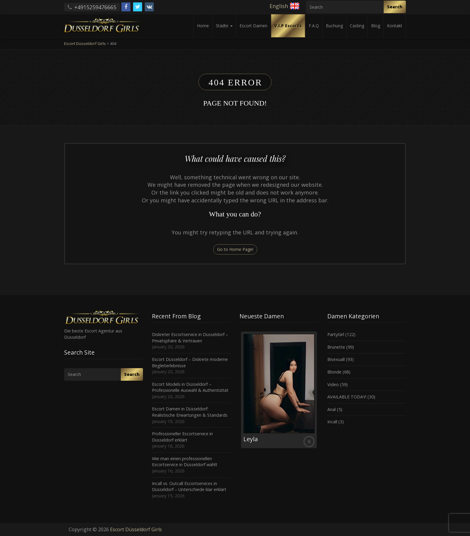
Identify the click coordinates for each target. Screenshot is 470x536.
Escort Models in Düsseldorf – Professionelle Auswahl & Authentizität (190, 387)
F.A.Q (314, 25)
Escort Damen (253, 25)
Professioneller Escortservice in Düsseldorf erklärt (182, 437)
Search (395, 7)
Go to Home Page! (235, 249)
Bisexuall (336, 359)
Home (203, 25)
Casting (357, 25)
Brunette (336, 347)
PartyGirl (335, 334)
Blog (375, 25)
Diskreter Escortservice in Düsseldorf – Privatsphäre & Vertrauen (190, 338)
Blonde (334, 372)
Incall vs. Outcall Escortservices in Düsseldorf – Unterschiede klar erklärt (189, 487)
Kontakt (394, 25)
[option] (279, 390)
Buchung (334, 25)
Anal (331, 409)
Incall (332, 421)
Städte (224, 25)
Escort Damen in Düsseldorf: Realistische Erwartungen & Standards (190, 412)
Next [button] (318, 392)
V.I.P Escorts (288, 25)
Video (333, 384)
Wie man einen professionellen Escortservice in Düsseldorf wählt (184, 462)
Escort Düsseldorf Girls (136, 529)
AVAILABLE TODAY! (346, 397)
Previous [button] (239, 392)
